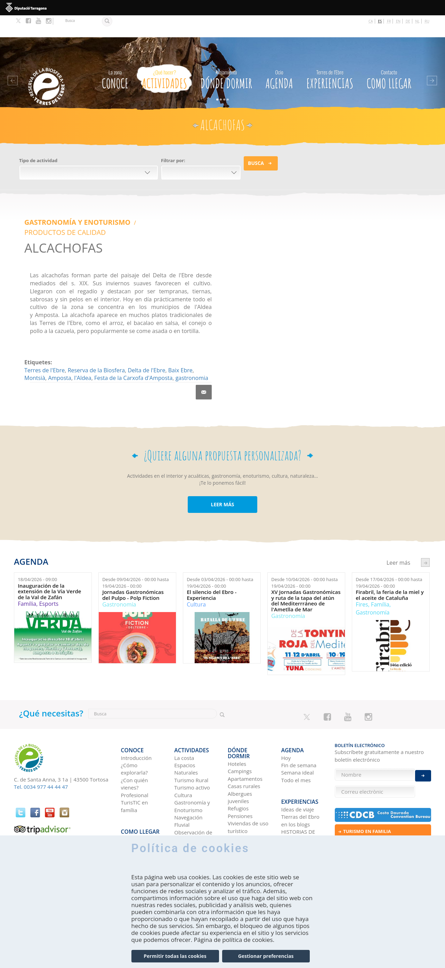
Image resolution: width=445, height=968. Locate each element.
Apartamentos (245, 733)
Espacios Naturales (186, 729)
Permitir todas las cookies (175, 956)
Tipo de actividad (38, 138)
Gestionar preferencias (266, 956)
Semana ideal (297, 733)
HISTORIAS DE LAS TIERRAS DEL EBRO (301, 795)
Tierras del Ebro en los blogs (300, 776)
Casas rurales (244, 740)
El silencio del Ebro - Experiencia (211, 561)
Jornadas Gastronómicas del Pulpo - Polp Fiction (133, 561)
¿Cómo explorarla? (134, 729)
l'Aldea (82, 344)
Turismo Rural (191, 740)
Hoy (286, 718)
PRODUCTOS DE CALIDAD (150, 200)
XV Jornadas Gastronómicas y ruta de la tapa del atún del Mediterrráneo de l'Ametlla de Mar (305, 567)
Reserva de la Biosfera (96, 336)
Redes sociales (298, 809)
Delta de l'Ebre (146, 336)
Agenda (279, 56)
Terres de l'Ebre (44, 336)
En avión (131, 809)
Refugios (238, 763)
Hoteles (237, 718)
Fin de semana (298, 725)
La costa (184, 718)
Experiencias (329, 56)
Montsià (34, 344)
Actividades (164, 56)
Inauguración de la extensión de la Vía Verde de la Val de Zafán (49, 557)
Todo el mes (296, 740)
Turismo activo (192, 748)
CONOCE (115, 56)
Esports (48, 570)
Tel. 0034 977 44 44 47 (41, 753)
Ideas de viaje (297, 764)
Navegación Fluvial (188, 782)
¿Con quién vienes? (134, 744)
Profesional (134, 755)
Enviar (423, 758)
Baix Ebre (180, 336)
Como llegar (389, 56)
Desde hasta (135, 549)
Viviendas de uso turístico (248, 782)
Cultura (196, 571)
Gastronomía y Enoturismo (68, 200)
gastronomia (192, 344)
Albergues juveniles (240, 752)
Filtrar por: (173, 138)
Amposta (59, 344)
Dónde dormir (226, 56)
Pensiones (240, 770)
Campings (240, 725)
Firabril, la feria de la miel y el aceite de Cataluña (390, 561)
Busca (256, 141)
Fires (362, 571)
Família (27, 570)
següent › (425, 529)
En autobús (134, 801)
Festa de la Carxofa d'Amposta (133, 344)
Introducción (136, 718)
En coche (132, 794)
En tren (130, 816)
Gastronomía (119, 571)
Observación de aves (193, 797)
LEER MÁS (222, 471)
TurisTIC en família (134, 767)
